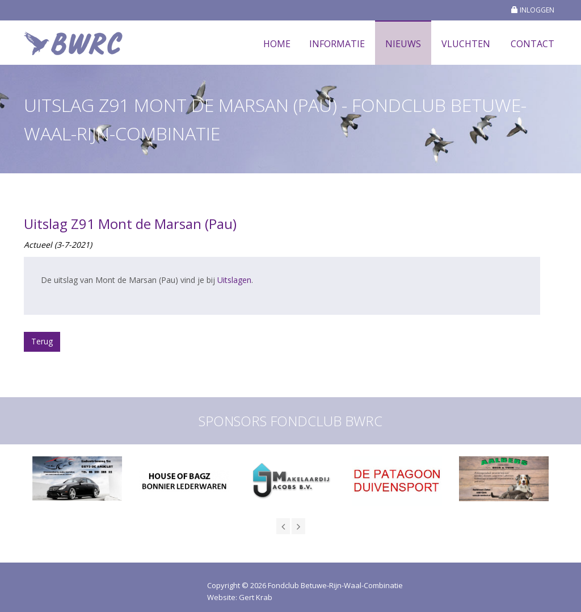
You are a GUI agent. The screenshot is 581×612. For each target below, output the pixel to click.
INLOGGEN (532, 10)
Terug (42, 341)
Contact (532, 44)
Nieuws (403, 44)
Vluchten (465, 44)
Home (276, 44)
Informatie (337, 44)
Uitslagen (234, 279)
